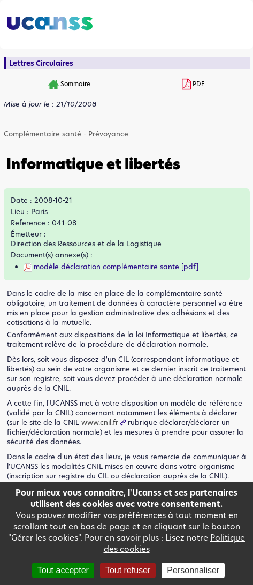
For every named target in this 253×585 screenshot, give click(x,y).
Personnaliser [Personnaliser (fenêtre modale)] (193, 570)
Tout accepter (63, 570)
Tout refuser (127, 570)
